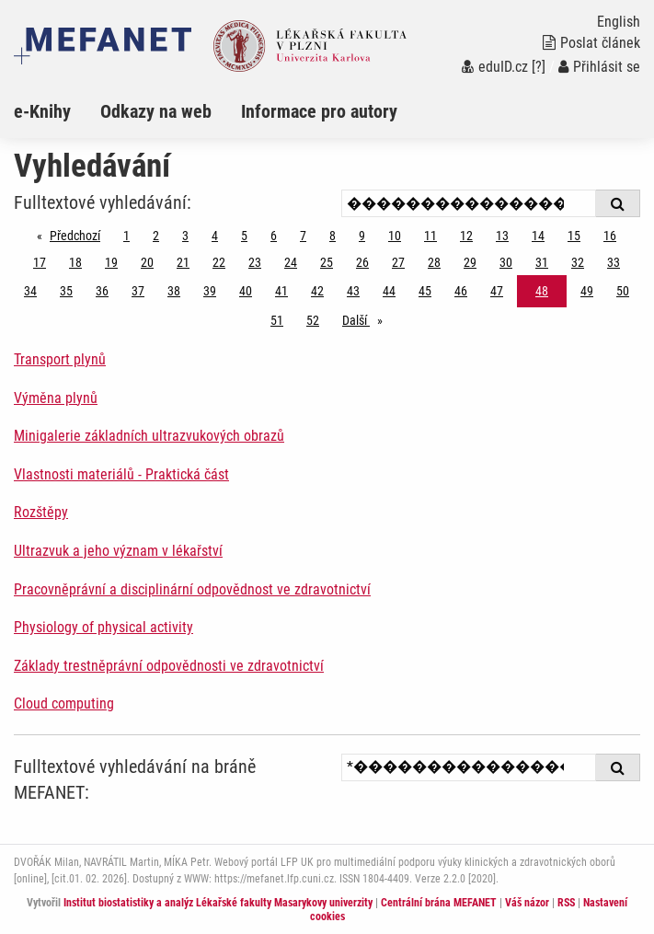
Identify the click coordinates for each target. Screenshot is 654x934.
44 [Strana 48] (389, 290)
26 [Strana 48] (362, 262)
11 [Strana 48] (430, 235)
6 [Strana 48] (273, 235)
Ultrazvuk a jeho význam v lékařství (118, 550)
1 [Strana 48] (126, 235)
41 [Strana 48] (281, 290)
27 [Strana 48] (398, 262)
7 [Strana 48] (303, 235)
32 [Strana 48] (577, 262)
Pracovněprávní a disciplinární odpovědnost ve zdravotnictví (192, 589)
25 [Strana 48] (326, 262)
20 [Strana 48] (147, 262)
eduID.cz (495, 66)
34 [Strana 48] (30, 290)
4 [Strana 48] (215, 235)
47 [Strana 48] (496, 290)
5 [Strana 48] (244, 235)
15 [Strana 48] (574, 235)
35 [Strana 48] (66, 290)
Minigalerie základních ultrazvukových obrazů (149, 435)
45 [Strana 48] (425, 290)
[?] (538, 66)
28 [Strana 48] (434, 262)
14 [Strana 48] (538, 235)
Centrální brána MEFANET (439, 902)
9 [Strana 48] (362, 235)
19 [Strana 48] (111, 262)
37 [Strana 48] (138, 290)
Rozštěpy (41, 512)
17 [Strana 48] (39, 262)
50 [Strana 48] (622, 290)
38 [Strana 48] (173, 290)
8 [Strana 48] (332, 235)
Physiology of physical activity (103, 627)
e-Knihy (42, 111)
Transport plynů (60, 359)
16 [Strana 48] (609, 235)
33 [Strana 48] (613, 262)
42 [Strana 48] (317, 290)
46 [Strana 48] (460, 290)
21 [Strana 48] (183, 262)
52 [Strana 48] (312, 320)
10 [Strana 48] (394, 235)
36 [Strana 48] (102, 290)
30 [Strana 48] (505, 262)
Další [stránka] (367, 319)
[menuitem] (57, 111)
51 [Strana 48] (276, 320)
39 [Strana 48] (209, 290)
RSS (566, 902)
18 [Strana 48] (75, 262)
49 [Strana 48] (586, 290)
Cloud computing (64, 703)
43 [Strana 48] (353, 290)
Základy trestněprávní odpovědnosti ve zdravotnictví (169, 666)
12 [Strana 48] (466, 235)
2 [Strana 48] (156, 235)
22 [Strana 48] (218, 262)
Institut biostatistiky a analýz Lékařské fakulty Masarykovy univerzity (218, 902)
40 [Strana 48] (245, 290)
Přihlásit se (599, 66)
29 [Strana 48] (470, 262)
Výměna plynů (56, 398)
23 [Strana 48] (254, 262)
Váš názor (527, 902)
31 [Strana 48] (541, 262)
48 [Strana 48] (541, 290)
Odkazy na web (156, 111)
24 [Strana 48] (290, 262)
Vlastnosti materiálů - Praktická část (121, 474)
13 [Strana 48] (502, 235)
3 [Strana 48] (185, 235)
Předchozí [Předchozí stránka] (79, 234)
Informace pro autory (319, 111)
